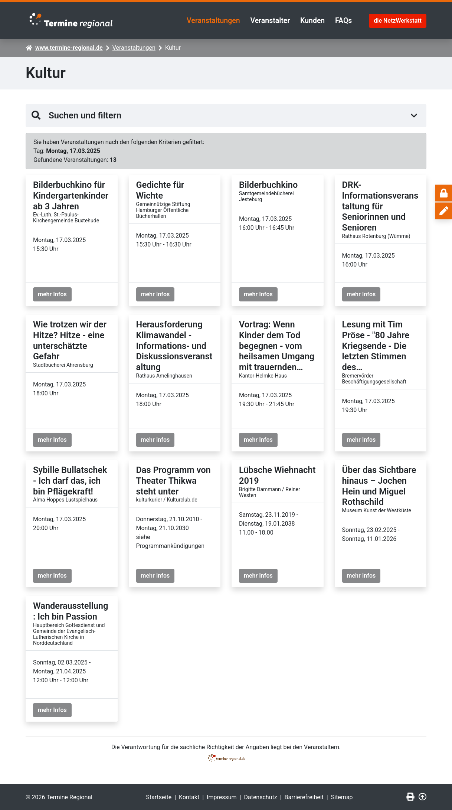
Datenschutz (260, 796)
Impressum (222, 796)
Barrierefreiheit (304, 796)
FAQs (342, 20)
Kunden (309, 20)
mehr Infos (52, 293)
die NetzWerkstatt (398, 19)
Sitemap (342, 796)
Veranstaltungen (205, 20)
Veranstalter (264, 20)
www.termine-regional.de (69, 46)
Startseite (158, 796)
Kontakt (189, 796)
